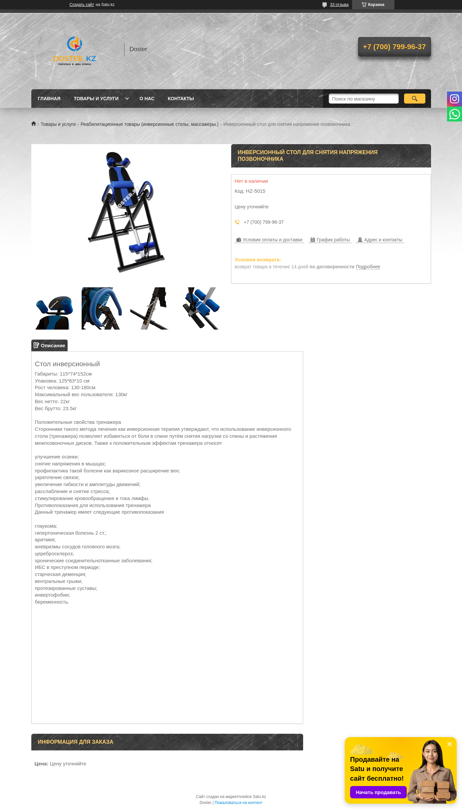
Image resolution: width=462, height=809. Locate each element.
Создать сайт (82, 4)
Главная (49, 98)
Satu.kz (259, 796)
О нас (147, 98)
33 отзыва (339, 4)
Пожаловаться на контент (238, 802)
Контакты (181, 98)
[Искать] (415, 99)
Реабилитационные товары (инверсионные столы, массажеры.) (150, 124)
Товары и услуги (96, 98)
